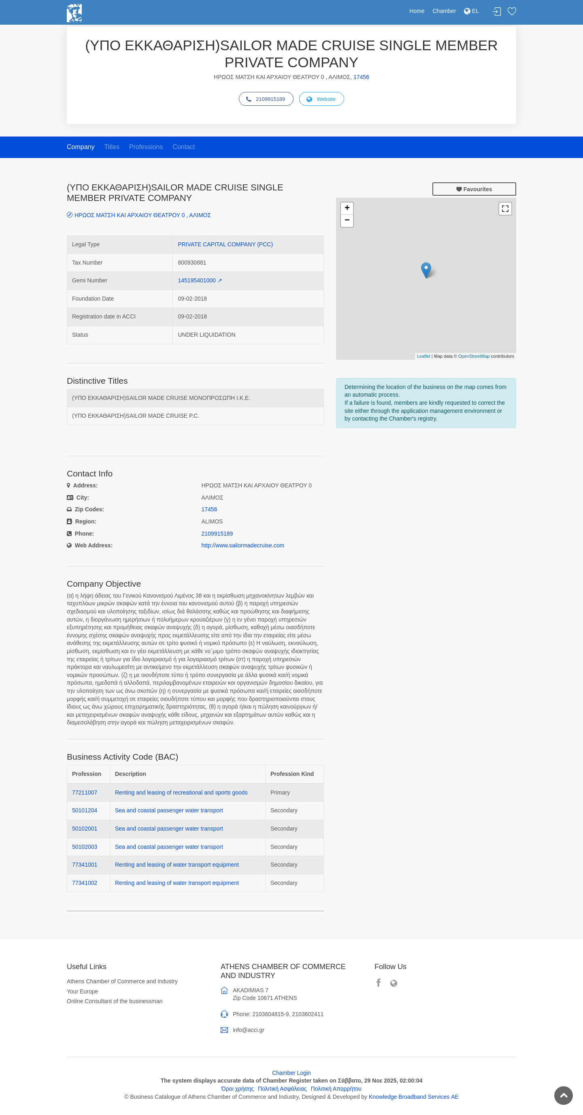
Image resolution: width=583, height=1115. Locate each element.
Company (80, 146)
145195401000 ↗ (200, 280)
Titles (111, 146)
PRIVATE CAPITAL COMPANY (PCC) (225, 244)
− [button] (347, 221)
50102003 (84, 847)
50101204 (84, 810)
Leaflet (423, 356)
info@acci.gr (248, 1030)
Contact (183, 146)
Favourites (474, 189)
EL (471, 11)
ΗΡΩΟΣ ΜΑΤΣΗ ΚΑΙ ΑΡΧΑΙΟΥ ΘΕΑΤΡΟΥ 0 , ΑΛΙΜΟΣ (142, 215)
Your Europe (82, 991)
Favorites (511, 12)
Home (416, 11)
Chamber (444, 11)
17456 (361, 77)
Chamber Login (291, 1073)
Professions (146, 146)
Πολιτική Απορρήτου (336, 1088)
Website (321, 99)
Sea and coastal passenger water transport (169, 810)
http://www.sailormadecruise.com (243, 545)
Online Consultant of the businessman (115, 1001)
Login (496, 12)
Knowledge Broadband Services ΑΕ (414, 1097)
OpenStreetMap (474, 356)
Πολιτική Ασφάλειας (282, 1088)
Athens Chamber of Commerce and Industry (122, 981)
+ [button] (347, 209)
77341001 (84, 864)
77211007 (84, 792)
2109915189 (265, 99)
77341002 (84, 883)
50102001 (84, 828)
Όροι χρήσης (237, 1088)
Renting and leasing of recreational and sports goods (181, 792)
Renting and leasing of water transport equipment (177, 864)
